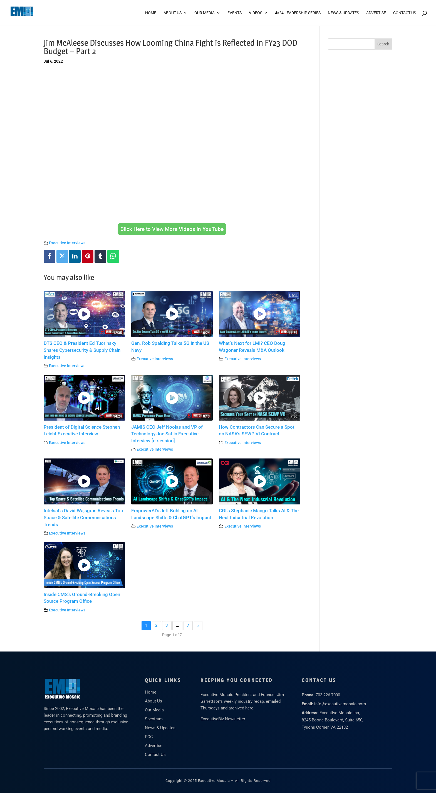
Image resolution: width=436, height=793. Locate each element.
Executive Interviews (67, 243)
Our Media (204, 13)
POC (149, 736)
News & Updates (343, 13)
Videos (255, 13)
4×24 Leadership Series (298, 13)
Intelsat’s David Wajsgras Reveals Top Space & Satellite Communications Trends (83, 517)
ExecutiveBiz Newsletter (222, 718)
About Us (173, 13)
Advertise (153, 745)
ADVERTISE (376, 13)
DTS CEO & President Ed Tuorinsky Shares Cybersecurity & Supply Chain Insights (82, 350)
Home (150, 13)
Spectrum (154, 718)
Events (234, 13)
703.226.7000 (328, 694)
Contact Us (404, 13)
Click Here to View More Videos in (172, 229)
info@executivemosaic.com (340, 703)
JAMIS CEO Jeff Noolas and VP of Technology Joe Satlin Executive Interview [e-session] (167, 434)
